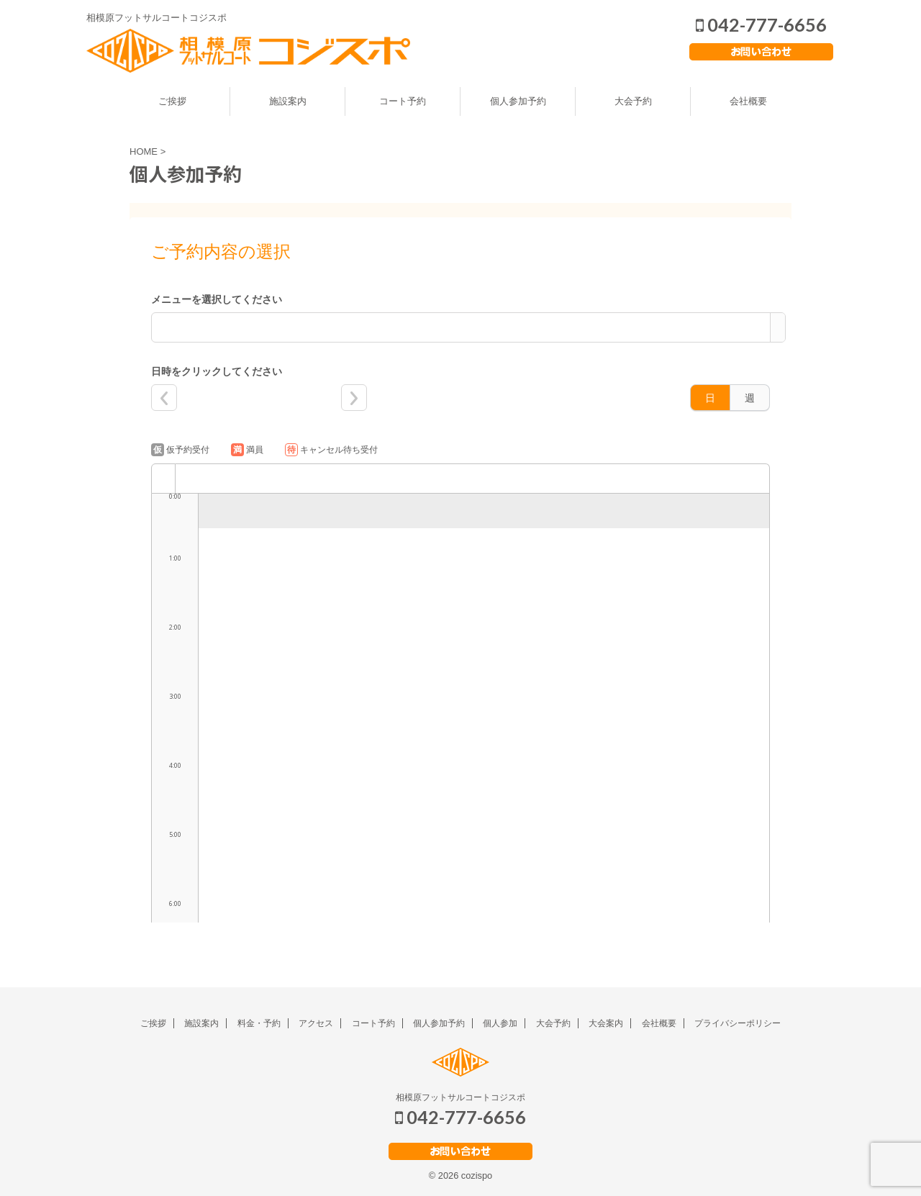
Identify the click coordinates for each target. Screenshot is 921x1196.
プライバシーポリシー (737, 1023)
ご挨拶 (172, 101)
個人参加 (500, 1023)
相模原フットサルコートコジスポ (460, 1097)
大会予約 (633, 101)
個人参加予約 (518, 101)
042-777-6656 (761, 24)
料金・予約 (259, 1023)
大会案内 (606, 1023)
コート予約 (402, 101)
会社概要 (748, 101)
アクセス (316, 1023)
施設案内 (288, 101)
